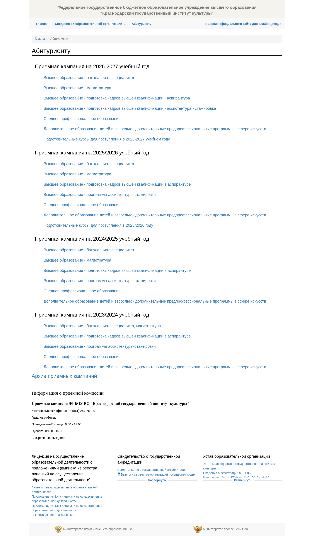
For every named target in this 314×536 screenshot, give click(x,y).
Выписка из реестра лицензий (53, 515)
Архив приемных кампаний (64, 376)
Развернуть (157, 480)
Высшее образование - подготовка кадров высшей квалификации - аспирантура (117, 98)
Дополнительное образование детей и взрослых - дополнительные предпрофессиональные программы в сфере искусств (155, 129)
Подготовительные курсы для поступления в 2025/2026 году (98, 225)
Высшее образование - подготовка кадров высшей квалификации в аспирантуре (117, 184)
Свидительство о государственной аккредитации (151, 469)
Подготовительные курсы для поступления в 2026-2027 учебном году (107, 139)
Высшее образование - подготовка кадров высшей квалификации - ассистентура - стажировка (130, 108)
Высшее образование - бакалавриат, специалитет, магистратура (102, 326)
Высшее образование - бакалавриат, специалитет (89, 77)
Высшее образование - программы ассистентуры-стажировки (100, 194)
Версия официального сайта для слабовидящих (243, 24)
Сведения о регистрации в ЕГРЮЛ (227, 473)
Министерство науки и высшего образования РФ (97, 529)
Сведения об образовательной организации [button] (90, 24)
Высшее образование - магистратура (77, 88)
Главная (44, 23)
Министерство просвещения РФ (225, 529)
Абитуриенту (141, 24)
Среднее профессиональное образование (82, 118)
